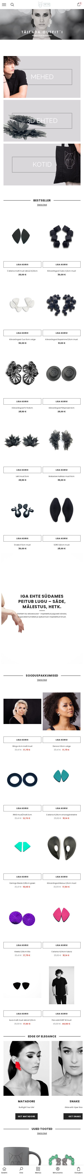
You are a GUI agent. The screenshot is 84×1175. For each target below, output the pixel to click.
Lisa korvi (22, 264)
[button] (21, 1170)
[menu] (4, 4)
